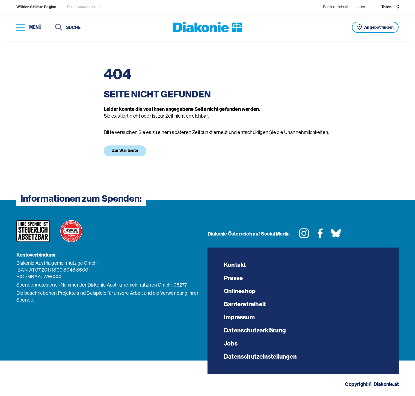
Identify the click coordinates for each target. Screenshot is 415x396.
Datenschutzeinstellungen (260, 356)
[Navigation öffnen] (29, 27)
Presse (233, 278)
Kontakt (235, 265)
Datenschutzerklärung (255, 330)
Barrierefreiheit (335, 7)
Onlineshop (240, 291)
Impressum (239, 317)
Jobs (361, 7)
